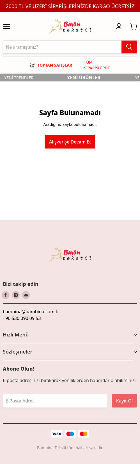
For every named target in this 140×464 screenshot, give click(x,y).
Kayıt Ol (124, 401)
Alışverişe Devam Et (70, 142)
